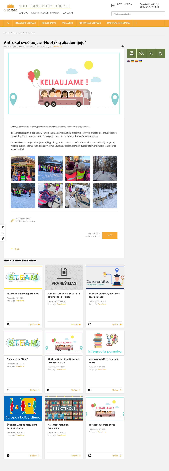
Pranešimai (30, 33)
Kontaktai (68, 13)
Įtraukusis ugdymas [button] (25, 23)
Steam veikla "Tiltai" (17, 359)
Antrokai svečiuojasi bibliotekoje (58, 426)
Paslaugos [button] (67, 23)
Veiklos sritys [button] (49, 23)
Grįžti (17, 249)
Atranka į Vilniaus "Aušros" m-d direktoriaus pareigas (64, 295)
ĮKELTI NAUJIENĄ (124, 4)
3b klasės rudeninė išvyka (102, 424)
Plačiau (33, 325)
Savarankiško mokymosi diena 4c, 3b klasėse (104, 295)
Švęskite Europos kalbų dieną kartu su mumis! (22, 426)
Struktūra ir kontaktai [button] (118, 23)
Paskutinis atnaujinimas (149, 5)
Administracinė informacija (45, 13)
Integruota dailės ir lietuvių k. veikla (104, 361)
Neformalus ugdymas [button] (90, 23)
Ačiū (110, 235)
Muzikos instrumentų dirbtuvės (23, 293)
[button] (8, 23)
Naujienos (18, 33)
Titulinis (7, 33)
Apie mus (23, 13)
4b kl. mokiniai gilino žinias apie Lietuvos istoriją (64, 361)
